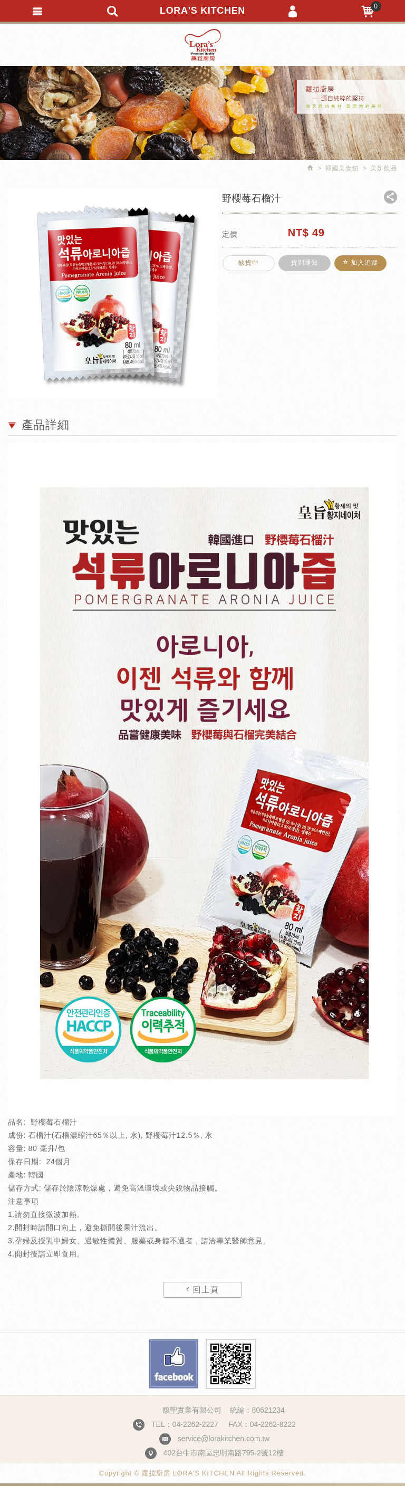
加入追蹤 (357, 266)
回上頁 (202, 1289)
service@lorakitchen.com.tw (224, 1438)
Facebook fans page (173, 1363)
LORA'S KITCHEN (202, 10)
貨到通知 (303, 266)
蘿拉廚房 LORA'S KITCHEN (202, 45)
